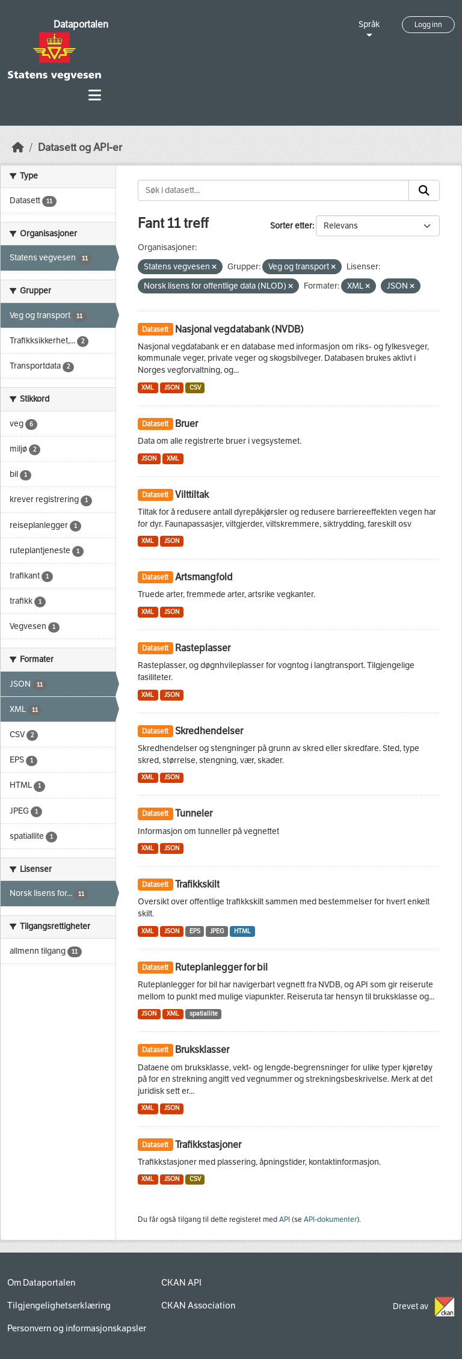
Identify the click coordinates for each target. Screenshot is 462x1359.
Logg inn (428, 24)
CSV (195, 387)
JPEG (217, 931)
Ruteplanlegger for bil (221, 967)
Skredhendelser (209, 731)
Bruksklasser (202, 1049)
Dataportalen (81, 24)
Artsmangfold (204, 577)
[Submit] (424, 190)
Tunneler (193, 813)
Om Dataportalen (41, 1282)
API (284, 1219)
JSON (171, 387)
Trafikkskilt (197, 884)
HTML (242, 931)
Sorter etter (291, 226)
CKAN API (181, 1282)
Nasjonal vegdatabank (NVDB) (239, 329)
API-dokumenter (330, 1219)
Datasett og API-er (80, 147)
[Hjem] (18, 147)
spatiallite (203, 1013)
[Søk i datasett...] (274, 190)
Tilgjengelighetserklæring (59, 1305)
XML (147, 387)
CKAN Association (198, 1305)
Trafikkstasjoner (208, 1144)
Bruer (186, 423)
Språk (369, 24)
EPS (194, 931)
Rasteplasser (202, 648)
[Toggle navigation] (94, 95)
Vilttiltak (192, 494)
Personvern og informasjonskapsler (76, 1328)
